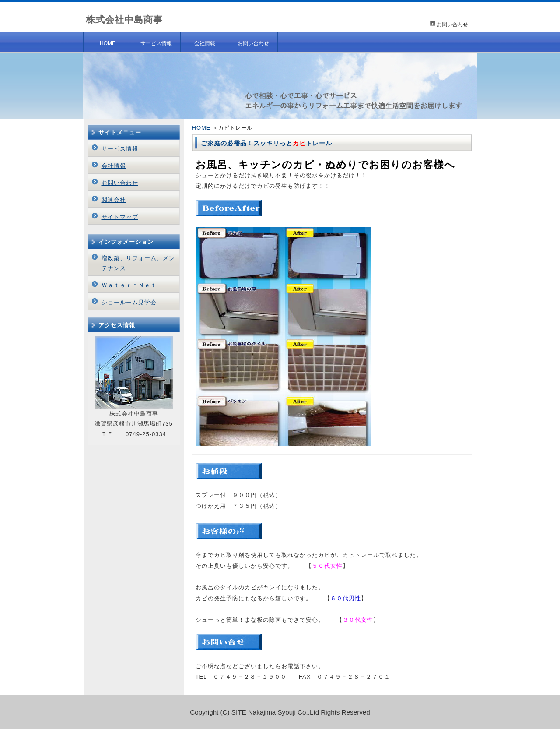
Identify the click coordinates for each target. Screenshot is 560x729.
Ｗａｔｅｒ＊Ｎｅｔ (129, 285)
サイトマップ (120, 217)
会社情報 (204, 43)
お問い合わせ (452, 24)
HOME (108, 43)
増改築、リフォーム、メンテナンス (138, 263)
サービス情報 (156, 43)
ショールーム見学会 (129, 302)
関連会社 (114, 200)
